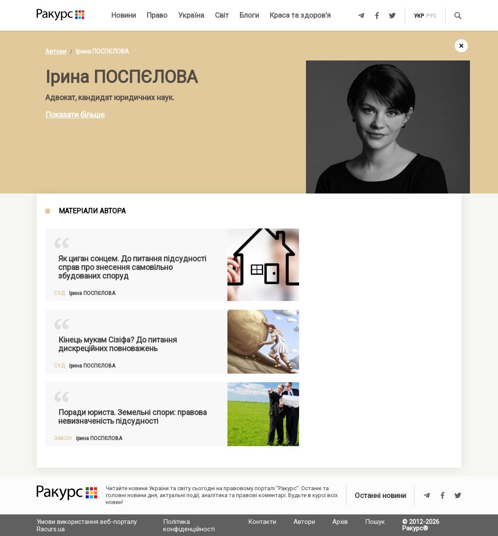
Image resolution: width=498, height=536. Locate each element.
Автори (55, 51)
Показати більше (75, 114)
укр (419, 16)
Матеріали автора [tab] (92, 211)
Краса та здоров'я (300, 15)
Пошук (375, 522)
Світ (222, 15)
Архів (340, 522)
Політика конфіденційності (189, 525)
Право (157, 15)
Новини (123, 15)
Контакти (262, 522)
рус (431, 16)
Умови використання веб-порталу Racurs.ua (87, 525)
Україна (191, 15)
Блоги (249, 15)
